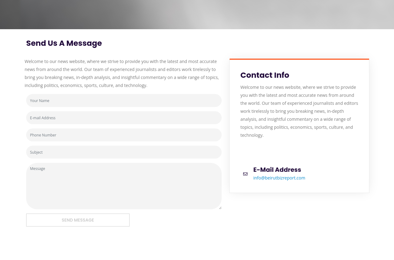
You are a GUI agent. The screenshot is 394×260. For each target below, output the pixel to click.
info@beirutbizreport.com (279, 178)
